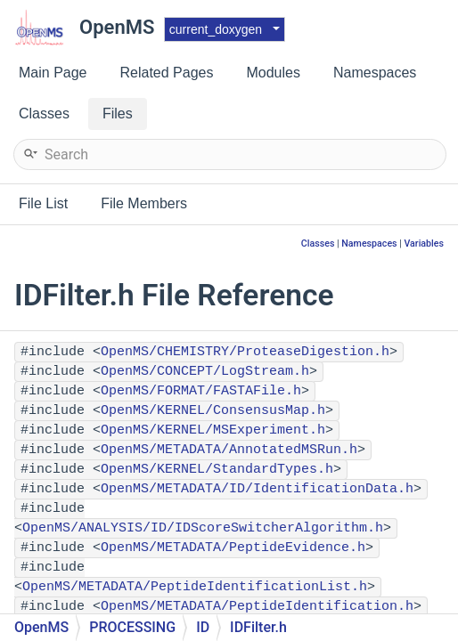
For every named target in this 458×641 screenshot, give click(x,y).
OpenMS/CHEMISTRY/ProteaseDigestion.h (245, 352)
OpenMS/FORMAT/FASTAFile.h (201, 391)
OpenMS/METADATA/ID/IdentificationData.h (257, 489)
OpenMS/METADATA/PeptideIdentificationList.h (194, 587)
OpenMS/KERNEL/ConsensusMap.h (213, 410)
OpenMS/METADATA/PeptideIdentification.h (257, 606)
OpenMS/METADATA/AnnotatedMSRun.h (229, 450)
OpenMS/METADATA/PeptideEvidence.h (233, 548)
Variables (424, 243)
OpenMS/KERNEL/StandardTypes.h (217, 469)
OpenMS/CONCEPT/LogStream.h (205, 371)
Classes (318, 243)
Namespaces (369, 243)
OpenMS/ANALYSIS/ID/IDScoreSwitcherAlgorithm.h (202, 528)
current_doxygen (215, 29)
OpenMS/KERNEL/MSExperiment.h (213, 430)
